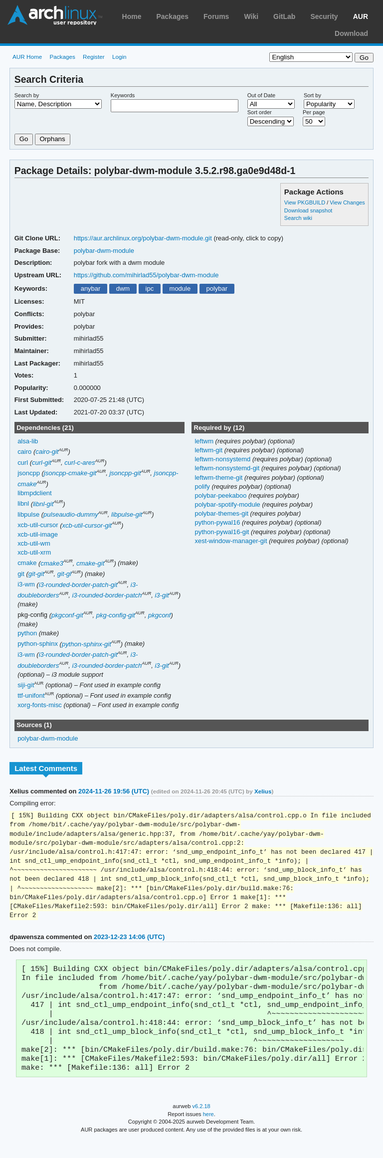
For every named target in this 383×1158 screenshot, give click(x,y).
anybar (91, 288)
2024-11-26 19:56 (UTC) (113, 791)
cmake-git (90, 563)
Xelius (262, 791)
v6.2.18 (201, 1124)
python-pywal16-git (222, 532)
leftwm (204, 441)
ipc (150, 288)
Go (23, 139)
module (180, 288)
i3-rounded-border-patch (107, 595)
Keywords (123, 95)
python (27, 633)
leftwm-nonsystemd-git (227, 468)
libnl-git (43, 504)
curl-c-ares (79, 462)
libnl (23, 504)
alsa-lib (27, 441)
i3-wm (26, 584)
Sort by (312, 95)
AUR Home (27, 56)
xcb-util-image (37, 534)
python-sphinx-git (86, 644)
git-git (36, 574)
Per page (314, 112)
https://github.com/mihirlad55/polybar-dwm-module (146, 275)
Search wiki (298, 218)
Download (351, 33)
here (208, 1132)
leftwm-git (209, 450)
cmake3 (51, 563)
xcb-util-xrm (34, 552)
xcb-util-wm (33, 543)
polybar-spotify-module (228, 504)
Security (324, 16)
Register (94, 56)
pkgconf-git (67, 615)
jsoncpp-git (125, 473)
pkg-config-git (115, 615)
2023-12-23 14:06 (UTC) (129, 943)
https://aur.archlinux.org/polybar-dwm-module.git (143, 238)
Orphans (52, 139)
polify (202, 486)
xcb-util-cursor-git (87, 525)
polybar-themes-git (222, 513)
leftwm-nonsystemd (223, 459)
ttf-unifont (30, 696)
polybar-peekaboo (221, 495)
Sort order (259, 112)
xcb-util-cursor (37, 525)
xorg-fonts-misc (39, 705)
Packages (172, 16)
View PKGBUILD (305, 202)
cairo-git (46, 451)
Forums (216, 16)
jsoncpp (28, 473)
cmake (26, 563)
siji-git (25, 685)
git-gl (64, 574)
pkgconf (159, 615)
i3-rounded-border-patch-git (78, 584)
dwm (123, 288)
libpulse (28, 514)
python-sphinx (37, 644)
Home (132, 16)
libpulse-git (126, 514)
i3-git (162, 595)
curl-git (41, 462)
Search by (26, 95)
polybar (217, 288)
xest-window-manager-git (231, 541)
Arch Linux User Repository (54, 15)
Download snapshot (308, 210)
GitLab (284, 16)
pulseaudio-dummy (70, 514)
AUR (360, 16)
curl (22, 462)
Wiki (251, 16)
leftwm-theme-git (219, 477)
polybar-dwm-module (104, 250)
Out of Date (261, 95)
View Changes (347, 202)
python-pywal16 (218, 522)
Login (119, 56)
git (20, 574)
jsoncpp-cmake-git (70, 473)
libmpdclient (34, 493)
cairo (24, 451)
